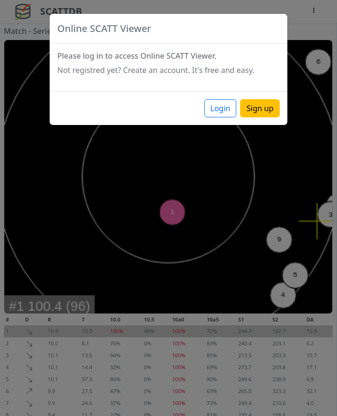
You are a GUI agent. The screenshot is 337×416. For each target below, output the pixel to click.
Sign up (260, 108)
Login (221, 108)
